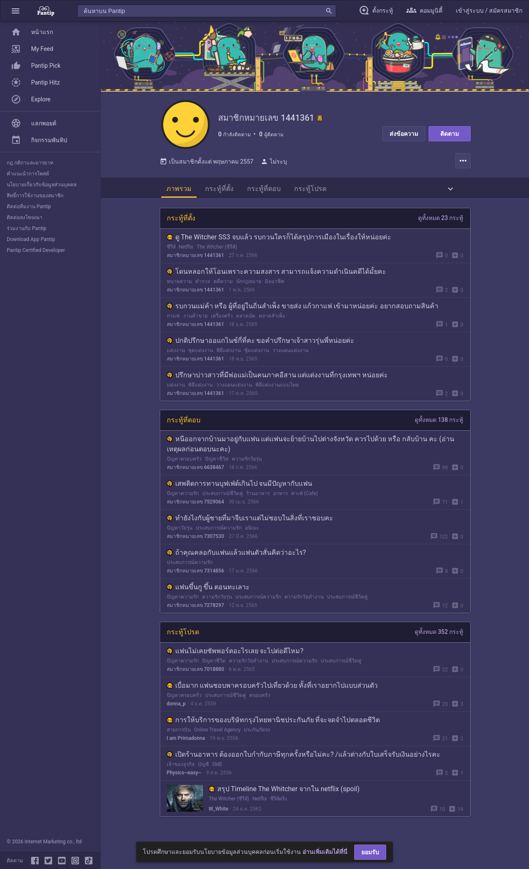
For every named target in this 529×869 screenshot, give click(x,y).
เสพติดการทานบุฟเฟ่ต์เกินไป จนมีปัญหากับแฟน (240, 485)
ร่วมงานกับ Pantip (26, 228)
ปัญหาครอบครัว (184, 461)
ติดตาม (449, 133)
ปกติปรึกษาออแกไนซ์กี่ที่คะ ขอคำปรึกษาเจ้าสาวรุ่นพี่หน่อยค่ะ (261, 342)
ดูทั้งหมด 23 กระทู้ (440, 220)
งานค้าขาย (195, 318)
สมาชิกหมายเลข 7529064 (195, 503)
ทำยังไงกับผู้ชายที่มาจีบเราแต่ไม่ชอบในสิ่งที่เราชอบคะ (250, 520)
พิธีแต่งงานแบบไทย (277, 386)
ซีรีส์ (171, 249)
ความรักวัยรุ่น (247, 461)
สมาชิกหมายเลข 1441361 (195, 257)
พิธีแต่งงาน (228, 352)
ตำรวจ (202, 283)
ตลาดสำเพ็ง (272, 318)
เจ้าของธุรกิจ (181, 766)
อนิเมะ (252, 530)
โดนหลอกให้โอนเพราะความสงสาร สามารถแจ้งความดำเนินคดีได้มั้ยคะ (277, 273)
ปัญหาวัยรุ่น (179, 530)
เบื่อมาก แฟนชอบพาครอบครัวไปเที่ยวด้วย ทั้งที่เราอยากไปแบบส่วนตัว (272, 687)
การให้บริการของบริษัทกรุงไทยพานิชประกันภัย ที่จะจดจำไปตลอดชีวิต (273, 722)
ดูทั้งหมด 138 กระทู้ (439, 421)
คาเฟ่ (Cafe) (304, 495)
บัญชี (203, 766)
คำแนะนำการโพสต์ (28, 174)
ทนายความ (179, 283)
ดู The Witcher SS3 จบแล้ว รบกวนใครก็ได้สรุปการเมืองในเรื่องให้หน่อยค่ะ (279, 239)
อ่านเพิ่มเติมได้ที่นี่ (325, 851)
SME (217, 766)
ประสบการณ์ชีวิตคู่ (222, 495)
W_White (219, 810)
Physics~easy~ (184, 774)
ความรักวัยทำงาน (304, 598)
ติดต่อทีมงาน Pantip (29, 206)
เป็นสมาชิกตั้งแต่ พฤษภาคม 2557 (206, 163)
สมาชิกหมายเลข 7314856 (195, 572)
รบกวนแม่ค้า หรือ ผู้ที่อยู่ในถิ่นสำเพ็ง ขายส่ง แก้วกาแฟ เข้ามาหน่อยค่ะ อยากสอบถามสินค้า (303, 308)
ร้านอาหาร (258, 495)
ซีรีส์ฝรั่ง (278, 800)
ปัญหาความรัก (183, 495)
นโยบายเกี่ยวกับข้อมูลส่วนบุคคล (41, 185)
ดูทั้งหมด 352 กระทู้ (439, 633)
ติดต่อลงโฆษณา (24, 217)
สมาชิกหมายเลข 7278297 (195, 607)
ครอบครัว (259, 697)
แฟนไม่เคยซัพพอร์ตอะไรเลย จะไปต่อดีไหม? (235, 653)
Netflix (186, 249)
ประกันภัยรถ (257, 731)
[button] (15, 10)
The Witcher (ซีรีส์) (217, 249)
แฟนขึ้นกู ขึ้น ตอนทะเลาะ (208, 589)
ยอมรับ (370, 852)
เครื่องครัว (222, 318)
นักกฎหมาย (248, 283)
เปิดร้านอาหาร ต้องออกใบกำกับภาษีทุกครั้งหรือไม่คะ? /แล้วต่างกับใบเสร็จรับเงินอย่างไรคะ (303, 756)
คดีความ (223, 283)
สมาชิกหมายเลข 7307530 (195, 538)
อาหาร (280, 495)
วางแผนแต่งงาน (290, 352)
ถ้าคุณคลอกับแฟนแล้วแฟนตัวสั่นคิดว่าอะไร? (236, 554)
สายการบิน (179, 731)
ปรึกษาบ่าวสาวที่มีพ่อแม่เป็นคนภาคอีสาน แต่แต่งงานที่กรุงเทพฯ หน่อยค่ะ (277, 377)
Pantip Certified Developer (36, 250)
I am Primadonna (186, 740)
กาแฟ (173, 318)
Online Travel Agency (217, 731)
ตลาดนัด (245, 318)
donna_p (176, 705)
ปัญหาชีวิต (217, 461)
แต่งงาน (176, 352)
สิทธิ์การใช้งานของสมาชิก (35, 196)
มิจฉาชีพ (274, 283)
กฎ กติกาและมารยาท (30, 163)
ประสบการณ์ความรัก (219, 530)
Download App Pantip (31, 239)
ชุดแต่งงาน (200, 352)
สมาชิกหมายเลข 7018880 (195, 671)
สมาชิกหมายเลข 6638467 (195, 469)
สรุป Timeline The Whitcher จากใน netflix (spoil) (284, 791)
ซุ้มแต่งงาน (256, 352)
